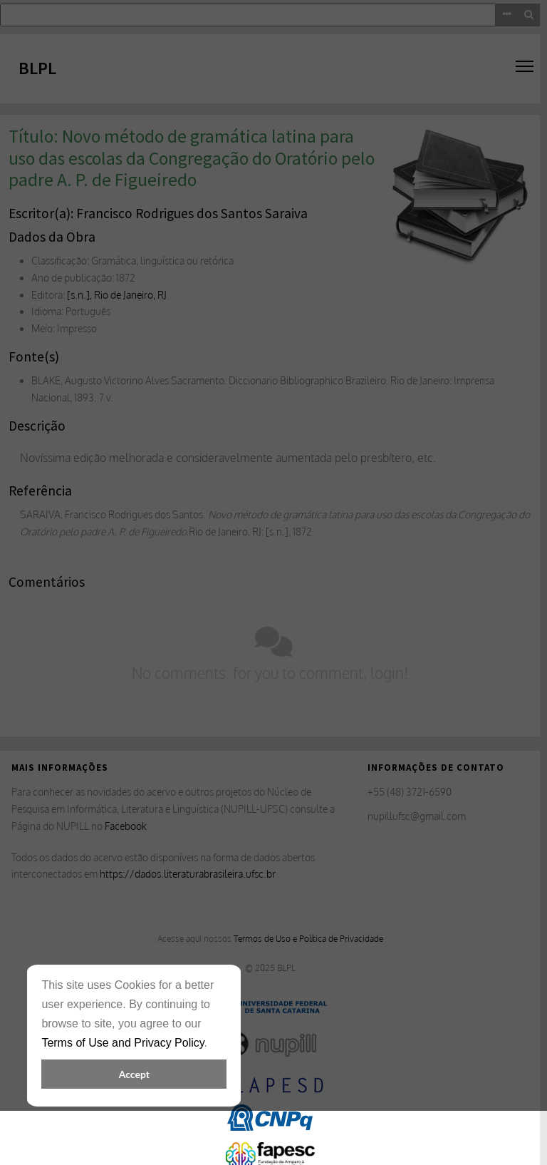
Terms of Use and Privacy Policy (122, 1043)
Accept (134, 1074)
